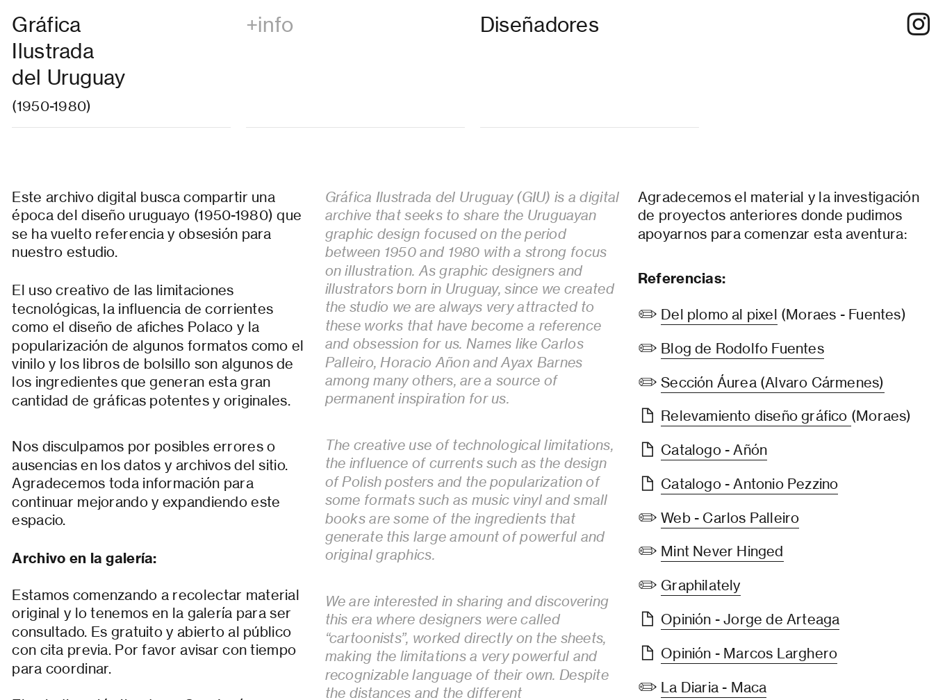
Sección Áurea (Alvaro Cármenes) (772, 382)
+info (269, 24)
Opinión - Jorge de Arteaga (750, 619)
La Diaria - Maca (713, 687)
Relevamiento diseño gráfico (756, 415)
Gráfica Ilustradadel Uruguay (68, 50)
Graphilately (700, 585)
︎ (918, 24)
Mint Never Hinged (722, 551)
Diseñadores (539, 24)
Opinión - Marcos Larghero (749, 653)
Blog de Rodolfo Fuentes (742, 348)
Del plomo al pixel (719, 314)
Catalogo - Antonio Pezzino (749, 483)
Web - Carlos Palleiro (730, 517)
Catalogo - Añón (714, 449)
